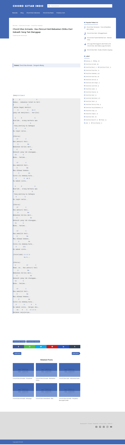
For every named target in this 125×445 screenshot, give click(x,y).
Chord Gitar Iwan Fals (92, 86)
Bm (28, 144)
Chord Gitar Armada (20, 341)
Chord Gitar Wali (91, 128)
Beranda (15, 13)
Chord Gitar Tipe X (91, 112)
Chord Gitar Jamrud (91, 89)
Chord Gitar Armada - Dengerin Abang (32, 65)
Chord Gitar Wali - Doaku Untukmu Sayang (98, 55)
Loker (87, 134)
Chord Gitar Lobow (91, 99)
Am (22, 95)
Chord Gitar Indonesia (35, 13)
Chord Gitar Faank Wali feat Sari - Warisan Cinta (97, 39)
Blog (23, 13)
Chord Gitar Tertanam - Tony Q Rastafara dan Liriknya (96, 28)
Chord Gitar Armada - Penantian (23, 379)
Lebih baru (18, 354)
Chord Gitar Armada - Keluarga (23, 399)
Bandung (88, 66)
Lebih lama (75, 354)
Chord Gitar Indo (30, 6)
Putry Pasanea (97, 134)
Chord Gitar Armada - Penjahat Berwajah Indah (69, 400)
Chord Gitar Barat (50, 13)
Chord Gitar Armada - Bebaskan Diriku (46, 380)
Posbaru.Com (64, 13)
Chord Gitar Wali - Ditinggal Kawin (98, 34)
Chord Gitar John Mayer (92, 92)
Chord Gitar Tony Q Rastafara (94, 118)
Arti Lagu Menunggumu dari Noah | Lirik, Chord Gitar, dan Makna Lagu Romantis (99, 47)
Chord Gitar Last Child (92, 95)
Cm (16, 155)
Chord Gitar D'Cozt (91, 76)
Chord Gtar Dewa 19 (91, 131)
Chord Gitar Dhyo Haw (92, 79)
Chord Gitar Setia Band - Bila (45, 399)
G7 (17, 139)
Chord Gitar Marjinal (91, 102)
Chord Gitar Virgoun (91, 125)
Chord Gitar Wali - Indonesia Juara (68, 380)
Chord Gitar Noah (91, 105)
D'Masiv (103, 131)
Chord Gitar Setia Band (92, 108)
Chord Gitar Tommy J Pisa (93, 115)
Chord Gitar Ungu (91, 121)
